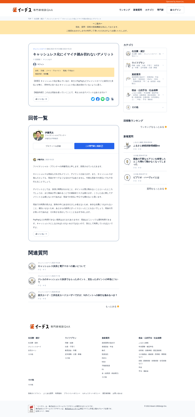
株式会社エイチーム (72, 408)
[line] (103, 99)
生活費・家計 (39, 19)
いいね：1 (41, 234)
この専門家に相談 (94, 146)
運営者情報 (106, 393)
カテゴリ (149, 10)
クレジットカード (53, 19)
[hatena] (107, 99)
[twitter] (93, 99)
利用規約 (58, 393)
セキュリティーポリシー (91, 393)
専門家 (160, 10)
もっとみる (112, 306)
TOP (29, 19)
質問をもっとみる (157, 189)
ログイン (175, 9)
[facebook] (98, 99)
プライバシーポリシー (72, 393)
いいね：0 (41, 99)
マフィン (40, 64)
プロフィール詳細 (53, 146)
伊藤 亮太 (40, 160)
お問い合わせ (117, 393)
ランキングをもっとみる (153, 127)
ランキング (124, 10)
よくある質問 (48, 393)
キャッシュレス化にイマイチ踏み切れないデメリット (81, 19)
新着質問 (137, 10)
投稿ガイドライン (34, 393)
